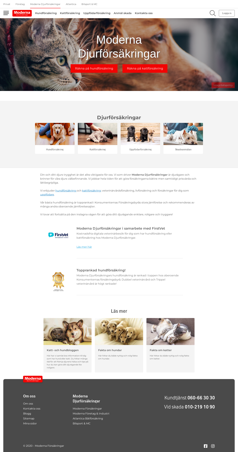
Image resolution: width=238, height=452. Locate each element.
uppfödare (47, 194)
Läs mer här (84, 246)
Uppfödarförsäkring (96, 13)
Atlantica (71, 4)
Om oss (28, 403)
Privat (6, 4)
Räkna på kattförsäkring (145, 68)
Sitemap (28, 418)
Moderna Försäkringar (87, 408)
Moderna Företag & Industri (91, 413)
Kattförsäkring (70, 13)
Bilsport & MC (89, 4)
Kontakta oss (144, 13)
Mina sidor (30, 423)
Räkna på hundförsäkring (94, 68)
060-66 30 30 (201, 398)
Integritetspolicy (223, 85)
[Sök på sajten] (213, 13)
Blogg (27, 413)
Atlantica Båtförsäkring (88, 418)
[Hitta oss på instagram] (213, 445)
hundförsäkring (66, 190)
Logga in (226, 13)
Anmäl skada (123, 13)
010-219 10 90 (200, 407)
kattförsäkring (91, 190)
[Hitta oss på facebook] (206, 445)
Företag (20, 4)
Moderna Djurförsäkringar (45, 4)
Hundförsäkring (46, 13)
